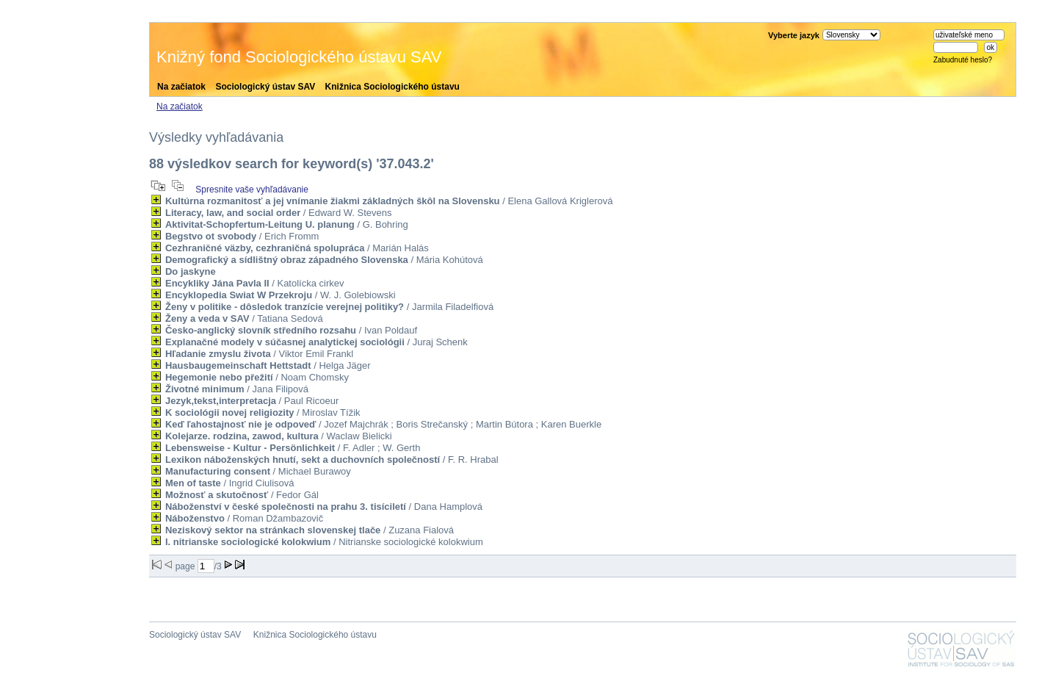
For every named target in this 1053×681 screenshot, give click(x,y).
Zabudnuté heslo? (962, 60)
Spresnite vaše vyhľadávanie (251, 189)
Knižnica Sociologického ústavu (392, 87)
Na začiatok (181, 87)
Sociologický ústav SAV (265, 87)
